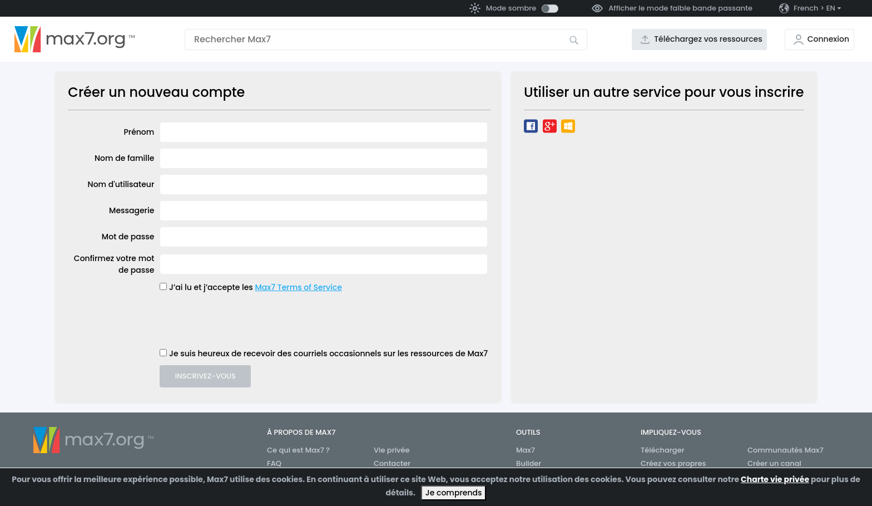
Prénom (138, 131)
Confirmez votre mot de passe (114, 264)
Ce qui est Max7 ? (298, 450)
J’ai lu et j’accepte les (211, 287)
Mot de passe (128, 236)
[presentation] (244, 320)
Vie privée (392, 450)
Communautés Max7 (785, 450)
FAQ (274, 463)
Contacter (392, 463)
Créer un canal (774, 463)
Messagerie (131, 210)
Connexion (828, 39)
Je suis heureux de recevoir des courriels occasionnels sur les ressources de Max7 (328, 353)
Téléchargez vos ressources (708, 39)
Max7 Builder (528, 457)
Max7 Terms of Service (298, 287)
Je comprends (453, 492)
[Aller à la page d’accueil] (74, 39)
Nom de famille (124, 158)
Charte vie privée (775, 479)
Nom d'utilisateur (121, 184)
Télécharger (663, 450)
